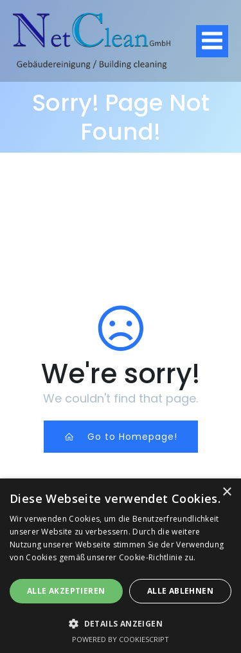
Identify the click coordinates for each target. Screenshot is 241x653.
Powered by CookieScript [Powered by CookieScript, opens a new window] (120, 639)
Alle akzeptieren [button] (66, 590)
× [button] (226, 492)
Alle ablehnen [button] (180, 590)
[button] (120, 623)
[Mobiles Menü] (212, 41)
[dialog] (120, 565)
